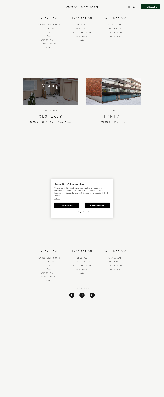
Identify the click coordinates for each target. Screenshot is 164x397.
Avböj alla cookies (97, 205)
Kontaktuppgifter (150, 7)
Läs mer (57, 198)
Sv (134, 7)
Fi (129, 7)
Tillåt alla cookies (67, 205)
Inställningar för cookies (82, 212)
